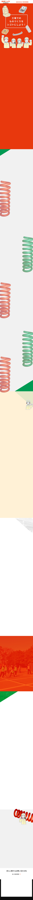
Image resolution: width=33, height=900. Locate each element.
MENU (31, 1)
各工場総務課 (15, 895)
